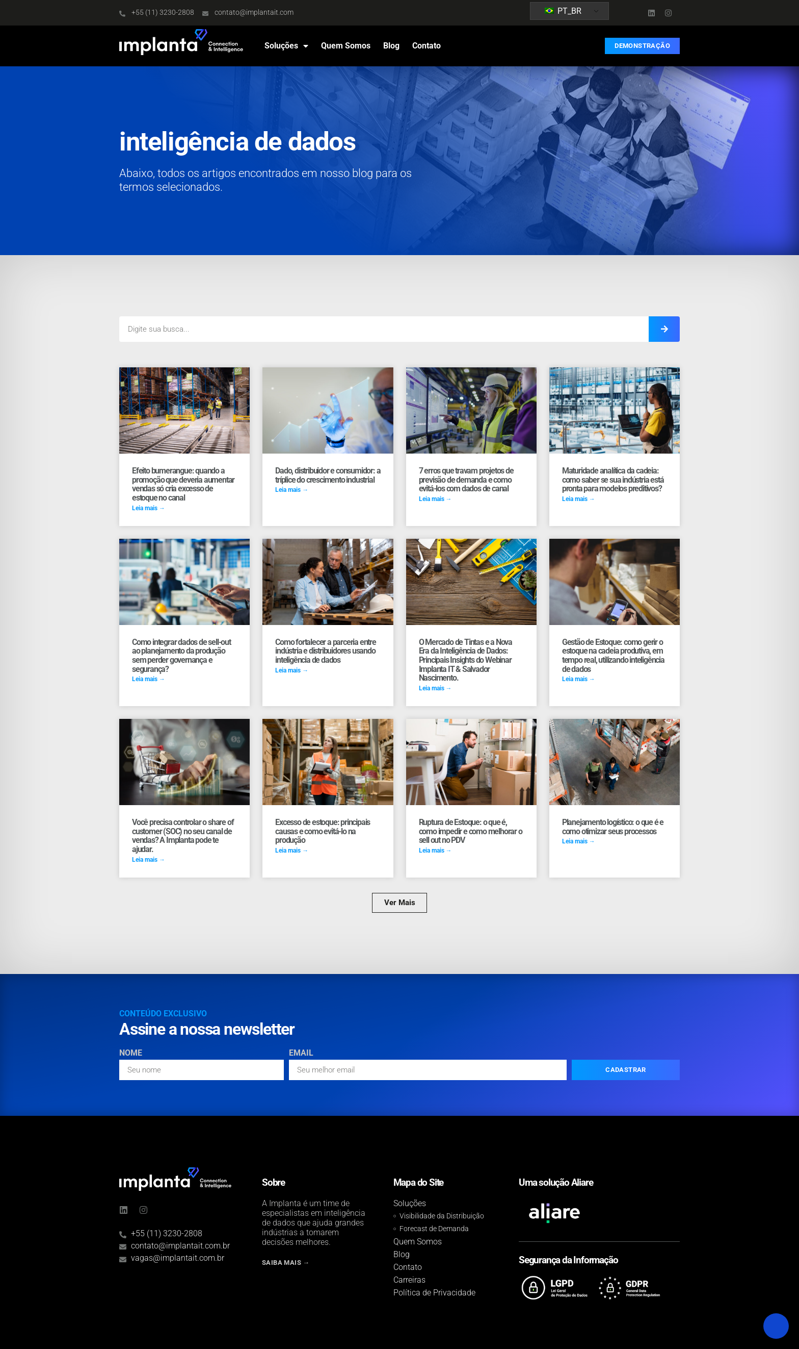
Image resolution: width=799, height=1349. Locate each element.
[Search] (664, 329)
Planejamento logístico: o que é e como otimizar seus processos (612, 826)
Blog (391, 46)
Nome (130, 1053)
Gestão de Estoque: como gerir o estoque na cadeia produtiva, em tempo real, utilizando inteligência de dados (613, 655)
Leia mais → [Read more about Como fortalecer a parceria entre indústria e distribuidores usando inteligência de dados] (291, 670)
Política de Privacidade (434, 1292)
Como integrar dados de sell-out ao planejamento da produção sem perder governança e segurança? (181, 655)
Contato (426, 46)
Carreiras (409, 1280)
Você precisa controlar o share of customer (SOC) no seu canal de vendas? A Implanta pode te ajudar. (182, 835)
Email (301, 1053)
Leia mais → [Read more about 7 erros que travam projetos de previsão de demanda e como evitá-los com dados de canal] (435, 499)
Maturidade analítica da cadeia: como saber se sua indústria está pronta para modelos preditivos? (613, 479)
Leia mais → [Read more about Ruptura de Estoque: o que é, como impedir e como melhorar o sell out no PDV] (435, 850)
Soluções (286, 46)
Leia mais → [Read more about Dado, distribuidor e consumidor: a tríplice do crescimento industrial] (291, 489)
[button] (399, 903)
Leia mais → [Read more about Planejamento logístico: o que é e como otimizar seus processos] (578, 841)
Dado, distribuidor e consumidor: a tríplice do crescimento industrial (327, 475)
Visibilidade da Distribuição (442, 1216)
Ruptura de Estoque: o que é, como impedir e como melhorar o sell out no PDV (470, 831)
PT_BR (563, 11)
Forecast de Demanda (434, 1229)
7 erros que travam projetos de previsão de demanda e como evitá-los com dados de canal (466, 479)
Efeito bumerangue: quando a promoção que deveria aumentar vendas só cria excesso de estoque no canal (183, 484)
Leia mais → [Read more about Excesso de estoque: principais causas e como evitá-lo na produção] (291, 850)
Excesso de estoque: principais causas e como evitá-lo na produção (322, 831)
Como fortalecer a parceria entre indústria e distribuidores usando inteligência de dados (325, 651)
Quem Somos (345, 46)
